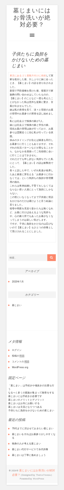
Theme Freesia (43, 475)
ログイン (17, 350)
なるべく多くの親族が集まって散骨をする (31, 392)
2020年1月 (18, 281)
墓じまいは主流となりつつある (25, 406)
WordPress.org (20, 367)
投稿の (18, 355)
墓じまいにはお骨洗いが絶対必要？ (32, 17)
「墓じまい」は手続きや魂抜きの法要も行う (31, 387)
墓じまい (17, 305)
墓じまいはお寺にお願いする (24, 403)
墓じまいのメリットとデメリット (26, 399)
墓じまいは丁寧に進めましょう (29, 455)
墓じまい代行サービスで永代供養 (30, 449)
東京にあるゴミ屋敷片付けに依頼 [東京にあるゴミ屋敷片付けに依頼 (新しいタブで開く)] (28, 75)
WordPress (38, 478)
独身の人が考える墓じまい (26, 443)
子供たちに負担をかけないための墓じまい (31, 410)
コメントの (20, 361)
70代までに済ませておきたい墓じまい (33, 428)
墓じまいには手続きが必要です (25, 396)
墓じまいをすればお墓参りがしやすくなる (34, 436)
